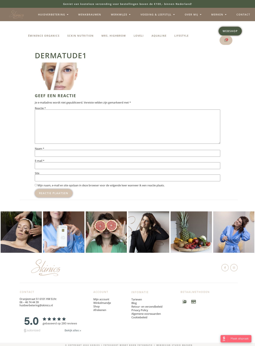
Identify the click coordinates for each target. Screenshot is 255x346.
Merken (219, 14)
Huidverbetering (53, 14)
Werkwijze (121, 14)
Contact (243, 14)
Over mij (193, 14)
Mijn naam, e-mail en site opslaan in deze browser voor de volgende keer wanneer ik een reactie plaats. (101, 185)
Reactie (40, 108)
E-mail (39, 160)
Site (37, 173)
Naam (39, 148)
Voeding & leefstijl (158, 14)
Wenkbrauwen (89, 14)
